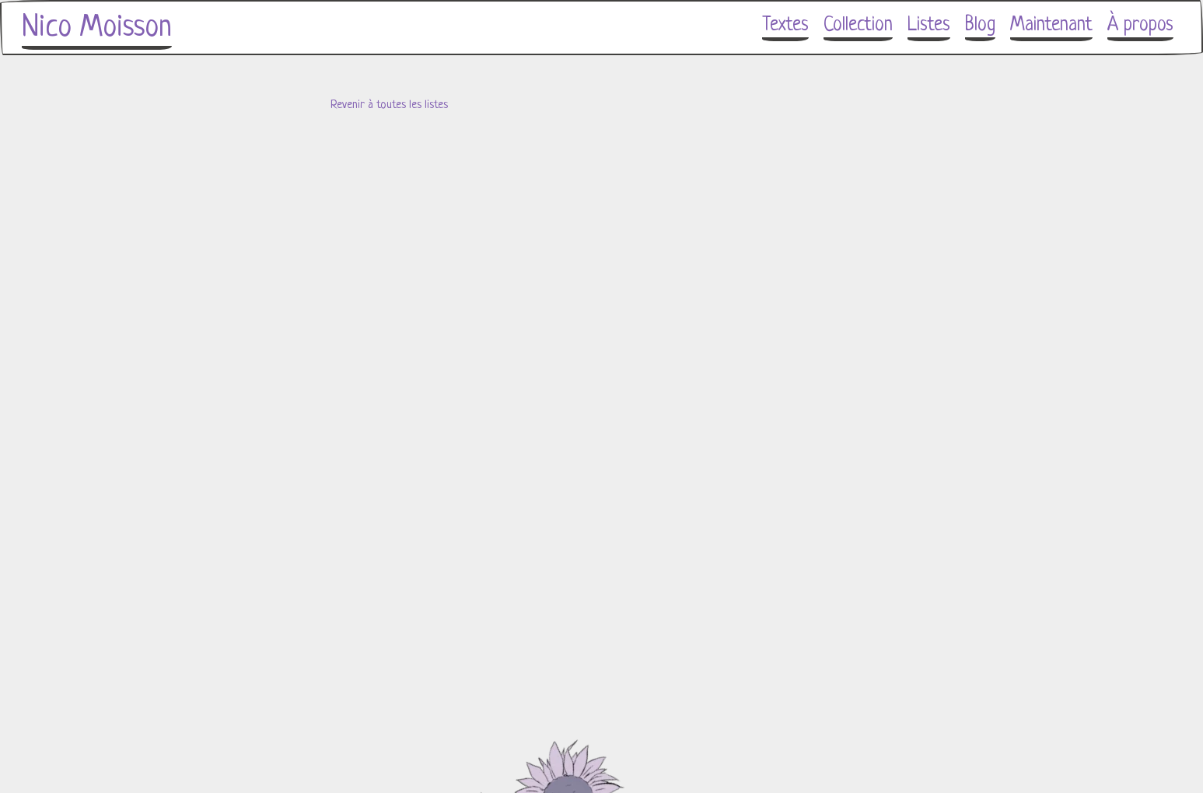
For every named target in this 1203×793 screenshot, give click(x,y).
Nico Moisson (97, 28)
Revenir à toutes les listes (389, 105)
